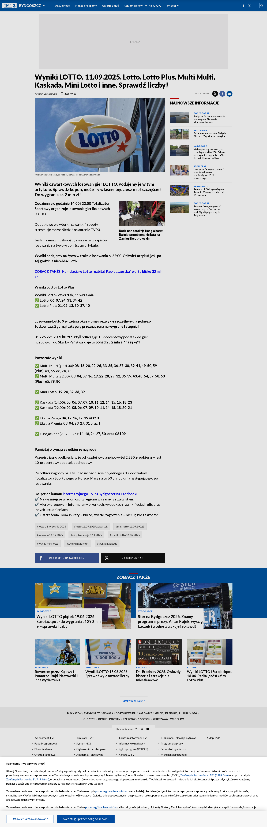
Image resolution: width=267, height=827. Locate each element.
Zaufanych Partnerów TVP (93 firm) (27, 779)
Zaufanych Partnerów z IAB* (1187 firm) (204, 775)
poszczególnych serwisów (111, 791)
